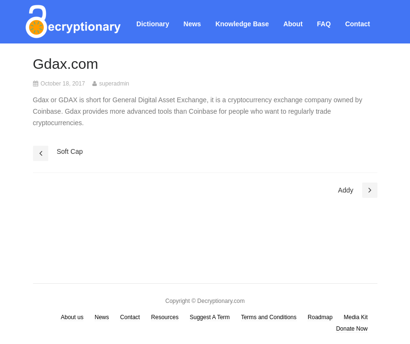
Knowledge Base (242, 24)
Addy (346, 190)
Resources (164, 317)
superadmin (114, 83)
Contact (357, 24)
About (292, 24)
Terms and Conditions (269, 317)
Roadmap (320, 317)
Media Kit (355, 317)
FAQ (324, 24)
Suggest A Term (210, 317)
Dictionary (152, 24)
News (192, 24)
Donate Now (351, 328)
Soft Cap (70, 151)
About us (72, 317)
